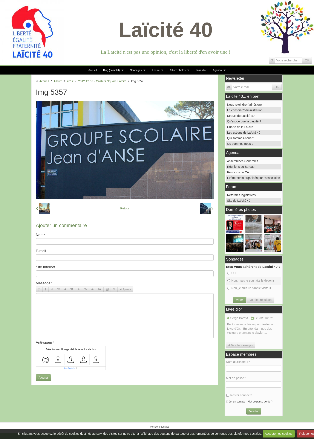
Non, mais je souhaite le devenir (250, 280)
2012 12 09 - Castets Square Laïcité (102, 81)
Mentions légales (159, 426)
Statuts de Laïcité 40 (240, 115)
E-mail (41, 251)
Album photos (177, 70)
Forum (155, 70)
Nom (39, 235)
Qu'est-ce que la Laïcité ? (244, 121)
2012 (70, 81)
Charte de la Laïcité (240, 127)
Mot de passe (235, 378)
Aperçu (125, 289)
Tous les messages (240, 345)
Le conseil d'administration (244, 110)
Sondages (136, 70)
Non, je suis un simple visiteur (249, 288)
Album (58, 81)
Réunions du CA (238, 172)
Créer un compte (235, 401)
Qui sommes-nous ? (240, 138)
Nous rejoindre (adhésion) (244, 104)
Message (43, 283)
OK (307, 60)
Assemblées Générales (242, 161)
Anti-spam (44, 342)
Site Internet (45, 267)
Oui (231, 273)
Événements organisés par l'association (253, 178)
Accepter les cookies (278, 433)
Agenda (217, 70)
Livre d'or (201, 70)
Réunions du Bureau (240, 166)
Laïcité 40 (166, 29)
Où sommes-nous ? (240, 143)
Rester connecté (239, 395)
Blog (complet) (111, 70)
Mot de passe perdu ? (260, 401)
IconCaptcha (69, 368)
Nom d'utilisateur (237, 362)
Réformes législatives (241, 195)
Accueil (92, 70)
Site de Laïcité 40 (238, 200)
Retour (124, 208)
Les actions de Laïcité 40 (243, 132)
